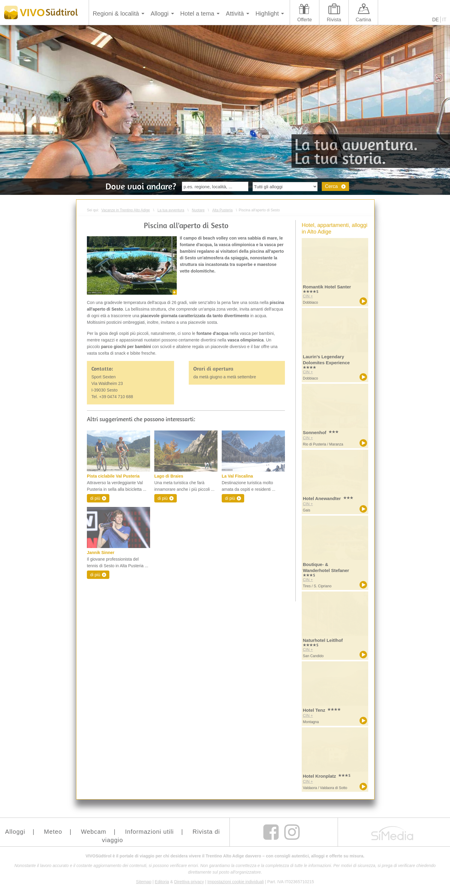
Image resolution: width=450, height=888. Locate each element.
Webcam (93, 831)
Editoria (162, 881)
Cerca (331, 186)
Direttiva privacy (189, 881)
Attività (235, 13)
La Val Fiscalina (237, 476)
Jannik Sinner (100, 552)
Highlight (267, 13)
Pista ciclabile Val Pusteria (113, 476)
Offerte (304, 19)
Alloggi (160, 13)
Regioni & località (116, 13)
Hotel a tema (197, 13)
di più (95, 498)
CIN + (308, 296)
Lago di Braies (168, 476)
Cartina (363, 19)
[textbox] (215, 186)
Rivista (334, 19)
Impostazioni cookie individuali (235, 881)
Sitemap (143, 881)
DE (435, 19)
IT (444, 19)
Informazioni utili (149, 831)
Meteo (53, 831)
